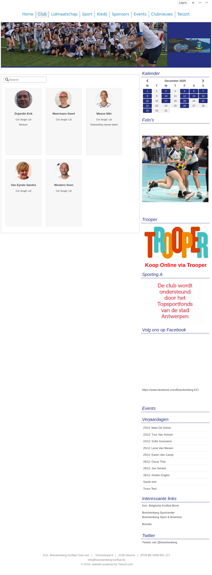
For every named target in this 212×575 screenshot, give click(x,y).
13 (194, 96)
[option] (84, 47)
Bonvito (147, 524)
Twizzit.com (125, 564)
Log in (183, 2)
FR (206, 3)
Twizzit (183, 14)
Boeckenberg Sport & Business (162, 517)
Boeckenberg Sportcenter (158, 512)
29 (147, 110)
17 (166, 101)
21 (203, 101)
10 (166, 96)
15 (147, 101)
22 (147, 105)
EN (200, 3)
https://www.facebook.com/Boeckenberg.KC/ (170, 389)
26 (184, 105)
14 (203, 96)
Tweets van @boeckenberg (159, 542)
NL (193, 3)
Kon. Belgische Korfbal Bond (160, 505)
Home (27, 14)
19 (184, 101)
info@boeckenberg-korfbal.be (106, 559)
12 (184, 96)
